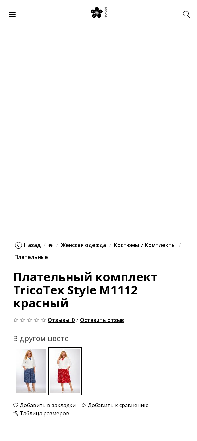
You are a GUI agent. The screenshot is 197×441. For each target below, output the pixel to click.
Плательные (31, 257)
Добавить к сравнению (115, 405)
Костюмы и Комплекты (145, 245)
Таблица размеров (41, 413)
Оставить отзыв (102, 320)
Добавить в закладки (44, 405)
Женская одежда (83, 245)
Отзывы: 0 (61, 320)
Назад (28, 245)
